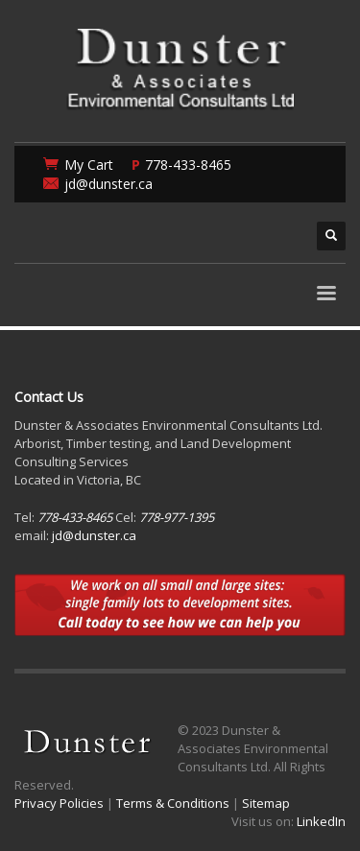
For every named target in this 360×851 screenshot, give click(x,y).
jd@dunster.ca (108, 184)
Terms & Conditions (172, 803)
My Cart (88, 164)
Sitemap (266, 803)
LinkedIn (321, 821)
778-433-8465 (188, 164)
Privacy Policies (59, 803)
